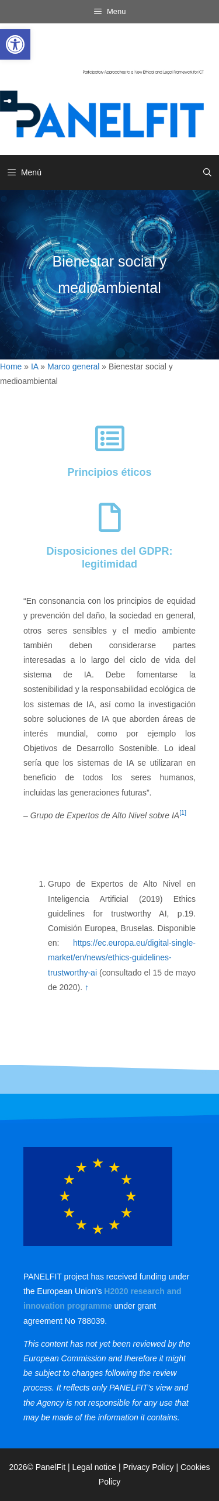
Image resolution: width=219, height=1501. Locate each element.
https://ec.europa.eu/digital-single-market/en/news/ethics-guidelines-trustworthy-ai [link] (122, 957)
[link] (15, 44)
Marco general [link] (73, 366)
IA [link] (34, 366)
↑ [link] (87, 987)
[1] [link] (182, 812)
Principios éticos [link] (109, 472)
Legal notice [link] (94, 1467)
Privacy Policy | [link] (151, 1467)
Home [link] (11, 366)
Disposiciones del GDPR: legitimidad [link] (109, 557)
